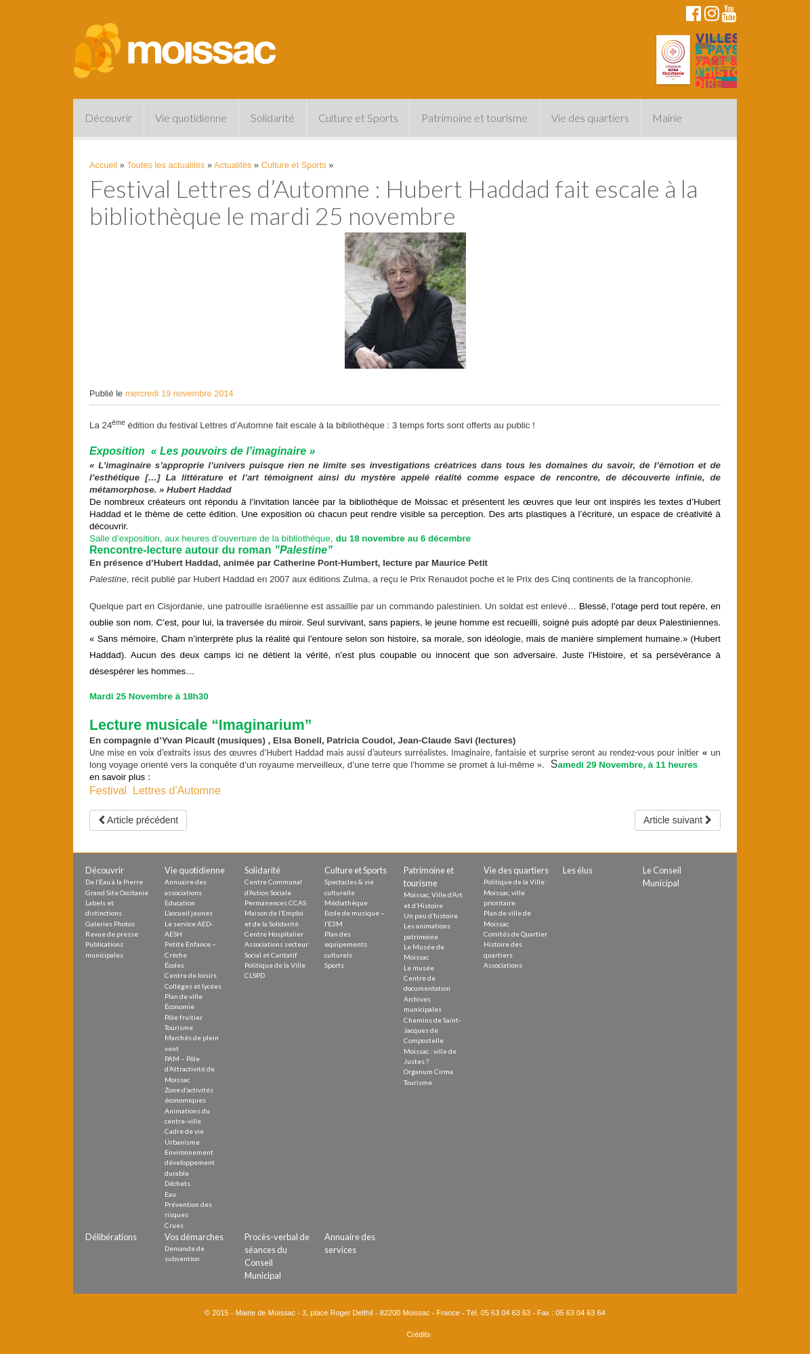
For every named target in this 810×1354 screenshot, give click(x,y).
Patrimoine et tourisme (474, 117)
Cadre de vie (184, 1131)
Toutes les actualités (166, 165)
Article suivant (677, 820)
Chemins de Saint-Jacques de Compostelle (432, 1030)
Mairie (667, 117)
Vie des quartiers (590, 117)
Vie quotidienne (191, 117)
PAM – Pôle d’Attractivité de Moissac (190, 1069)
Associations (503, 965)
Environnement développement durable (190, 1162)
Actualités (232, 165)
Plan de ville (183, 996)
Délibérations (111, 1236)
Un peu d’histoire (431, 915)
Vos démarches (194, 1236)
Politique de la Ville (274, 965)
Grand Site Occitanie (116, 892)
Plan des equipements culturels (345, 944)
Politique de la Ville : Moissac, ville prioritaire (516, 892)
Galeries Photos (110, 924)
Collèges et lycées (193, 986)
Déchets (177, 1183)
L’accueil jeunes (189, 913)
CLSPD (254, 975)
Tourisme (179, 1027)
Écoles (174, 965)
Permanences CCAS (275, 903)
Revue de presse (111, 934)
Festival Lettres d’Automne (155, 790)
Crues (174, 1225)
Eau (170, 1194)
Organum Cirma (428, 1071)
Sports (334, 965)
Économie (179, 1006)
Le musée (419, 968)
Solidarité (273, 117)
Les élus (578, 870)
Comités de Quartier (515, 934)
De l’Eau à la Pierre (114, 882)
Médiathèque (346, 903)
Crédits (419, 1334)
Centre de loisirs (191, 975)
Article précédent (138, 820)
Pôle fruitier (183, 1017)
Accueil (103, 165)
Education (180, 903)
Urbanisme (182, 1142)
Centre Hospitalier (273, 934)
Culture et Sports (358, 117)
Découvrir (108, 117)
